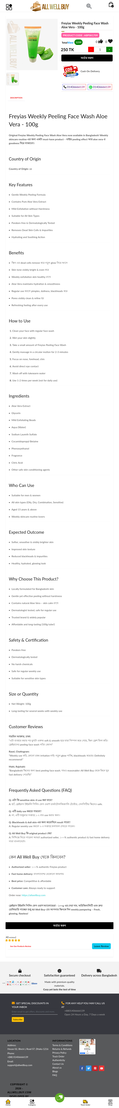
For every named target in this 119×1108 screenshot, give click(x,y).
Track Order (58, 1056)
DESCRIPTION (16, 98)
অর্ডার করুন (87, 58)
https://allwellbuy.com (34, 895)
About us (57, 1067)
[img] (100, 41)
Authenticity (58, 1060)
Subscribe (17, 1019)
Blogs (55, 1071)
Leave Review (101, 946)
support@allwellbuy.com (19, 1065)
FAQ (54, 1075)
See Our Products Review (20, 946)
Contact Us (58, 1063)
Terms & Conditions (62, 1045)
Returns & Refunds (61, 1049)
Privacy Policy (59, 1052)
